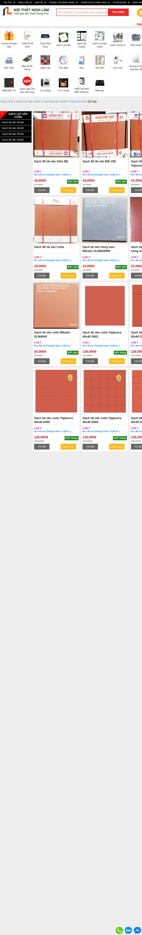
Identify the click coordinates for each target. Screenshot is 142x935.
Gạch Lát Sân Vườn (28, 101)
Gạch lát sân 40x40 (55, 101)
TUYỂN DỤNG (121, 2)
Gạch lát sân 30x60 (13, 139)
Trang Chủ (6, 101)
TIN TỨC (9, 2)
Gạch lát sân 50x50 (13, 133)
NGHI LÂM (25, 2)
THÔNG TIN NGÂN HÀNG (63, 2)
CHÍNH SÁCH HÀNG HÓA (95, 2)
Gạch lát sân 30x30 (13, 122)
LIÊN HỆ (40, 2)
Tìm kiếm (118, 12)
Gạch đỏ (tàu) (79, 101)
